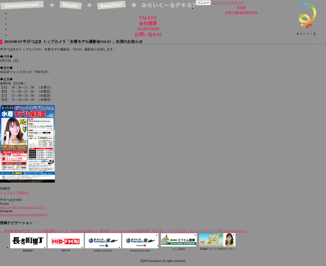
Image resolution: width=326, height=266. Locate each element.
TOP (241, 7)
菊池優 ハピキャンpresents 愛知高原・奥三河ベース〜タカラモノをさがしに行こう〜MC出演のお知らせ (174, 231)
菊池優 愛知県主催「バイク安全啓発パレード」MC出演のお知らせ (49, 231)
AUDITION (148, 29)
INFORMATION (241, 12)
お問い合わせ (148, 34)
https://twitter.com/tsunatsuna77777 (22, 207)
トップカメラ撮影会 (14, 192)
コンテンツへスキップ (228, 2)
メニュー (203, 2)
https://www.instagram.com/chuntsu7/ (24, 214)
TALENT (148, 17)
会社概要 (148, 23)
